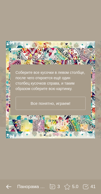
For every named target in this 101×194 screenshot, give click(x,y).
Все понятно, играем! (50, 103)
